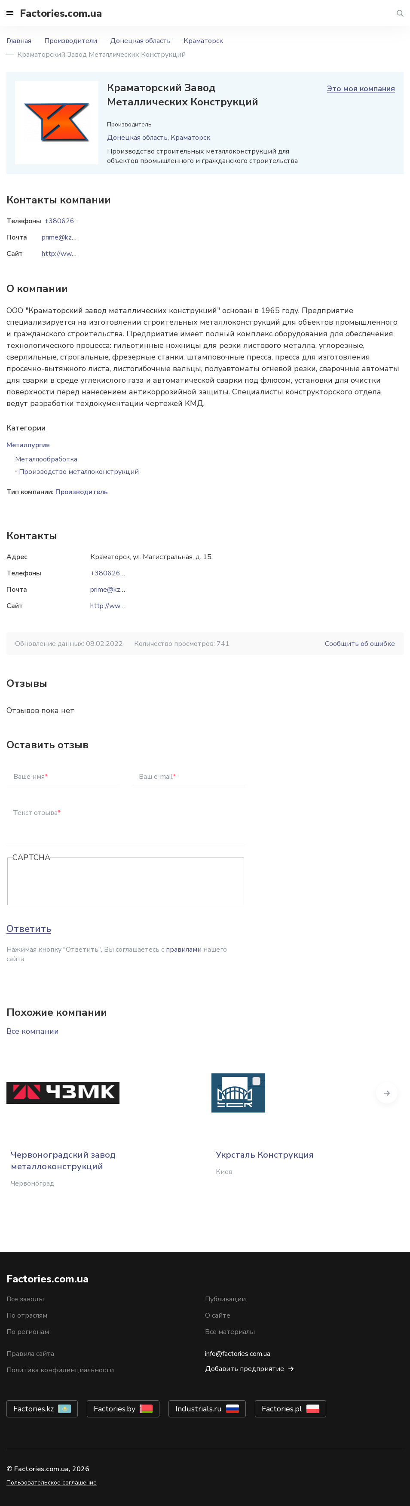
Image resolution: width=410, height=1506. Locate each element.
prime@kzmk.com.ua (120, 589)
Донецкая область (140, 41)
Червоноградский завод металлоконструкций (63, 1160)
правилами (184, 949)
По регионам (27, 1332)
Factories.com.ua (61, 13)
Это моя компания (361, 88)
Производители (70, 41)
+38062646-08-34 (120, 573)
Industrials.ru (198, 1409)
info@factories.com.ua (237, 1353)
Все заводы (25, 1299)
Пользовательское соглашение (51, 1482)
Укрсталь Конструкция (265, 1155)
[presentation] (77, 882)
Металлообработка (46, 459)
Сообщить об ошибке (360, 644)
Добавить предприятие (244, 1369)
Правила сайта (30, 1353)
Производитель (81, 492)
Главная (18, 41)
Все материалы (230, 1332)
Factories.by (114, 1409)
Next (397, 1092)
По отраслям (26, 1315)
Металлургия (28, 445)
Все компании (32, 1031)
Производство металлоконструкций (79, 471)
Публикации (225, 1299)
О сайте (217, 1315)
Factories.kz (33, 1409)
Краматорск (203, 41)
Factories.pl (282, 1409)
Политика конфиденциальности (60, 1370)
